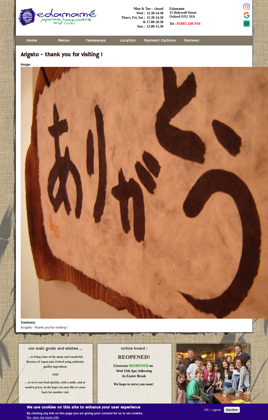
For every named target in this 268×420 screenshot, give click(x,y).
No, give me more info (43, 417)
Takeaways (96, 40)
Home (32, 40)
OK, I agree (212, 410)
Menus (64, 40)
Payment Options (160, 40)
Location (128, 40)
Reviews (191, 40)
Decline (232, 410)
